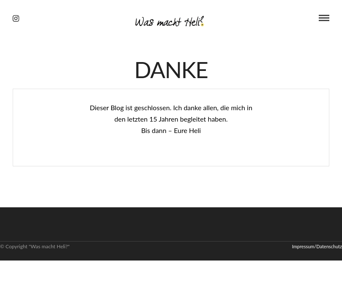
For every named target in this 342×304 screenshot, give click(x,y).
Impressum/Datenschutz (317, 246)
